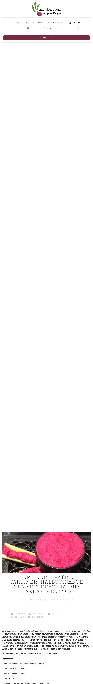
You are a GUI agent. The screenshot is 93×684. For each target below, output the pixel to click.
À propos (30, 23)
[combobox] (61, 28)
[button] (28, 28)
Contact (19, 23)
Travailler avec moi (56, 23)
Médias (40, 23)
